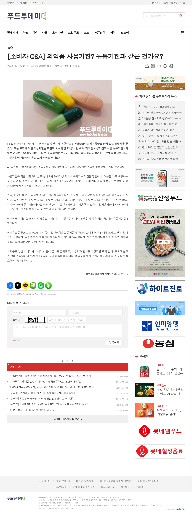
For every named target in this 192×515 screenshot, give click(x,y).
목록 (153, 66)
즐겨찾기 (24, 2)
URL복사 (147, 66)
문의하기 (139, 487)
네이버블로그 (33, 285)
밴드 (48, 285)
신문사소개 (44, 481)
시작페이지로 (12, 2)
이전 (63, 361)
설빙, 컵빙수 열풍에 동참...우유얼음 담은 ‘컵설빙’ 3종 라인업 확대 (162, 135)
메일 (159, 66)
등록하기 (114, 342)
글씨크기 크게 (177, 66)
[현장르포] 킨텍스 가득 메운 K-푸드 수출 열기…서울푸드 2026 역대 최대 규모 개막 (162, 124)
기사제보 (154, 2)
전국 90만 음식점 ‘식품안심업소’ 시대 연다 (162, 147)
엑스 (18, 285)
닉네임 (17, 312)
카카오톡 (25, 285)
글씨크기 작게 (183, 66)
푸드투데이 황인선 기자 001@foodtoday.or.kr (29, 65)
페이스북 (10, 285)
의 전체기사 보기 (105, 274)
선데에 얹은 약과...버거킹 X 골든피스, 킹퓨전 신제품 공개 (162, 112)
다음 (72, 361)
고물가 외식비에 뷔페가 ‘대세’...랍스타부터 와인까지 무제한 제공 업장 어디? (162, 130)
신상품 (143, 357)
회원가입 (173, 2)
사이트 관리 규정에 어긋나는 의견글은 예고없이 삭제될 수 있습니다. (50, 327)
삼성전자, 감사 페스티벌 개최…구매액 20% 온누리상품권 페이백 (162, 107)
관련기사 (15, 367)
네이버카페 (41, 285)
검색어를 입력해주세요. (156, 15)
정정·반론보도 (107, 487)
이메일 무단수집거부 (148, 481)
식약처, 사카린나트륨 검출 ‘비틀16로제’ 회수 (162, 141)
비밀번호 (74, 312)
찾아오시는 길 (63, 481)
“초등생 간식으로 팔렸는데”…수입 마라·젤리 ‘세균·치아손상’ (162, 118)
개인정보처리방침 (85, 481)
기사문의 (164, 2)
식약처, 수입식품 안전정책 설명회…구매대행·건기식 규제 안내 (162, 159)
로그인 (182, 2)
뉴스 (10, 47)
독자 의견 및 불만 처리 (84, 487)
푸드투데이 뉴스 (158, 96)
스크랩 (171, 66)
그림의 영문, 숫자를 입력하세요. (66, 319)
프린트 (165, 66)
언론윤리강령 (59, 487)
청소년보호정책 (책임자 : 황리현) (116, 481)
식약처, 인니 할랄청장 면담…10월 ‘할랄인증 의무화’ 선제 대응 (162, 153)
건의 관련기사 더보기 (67, 419)
